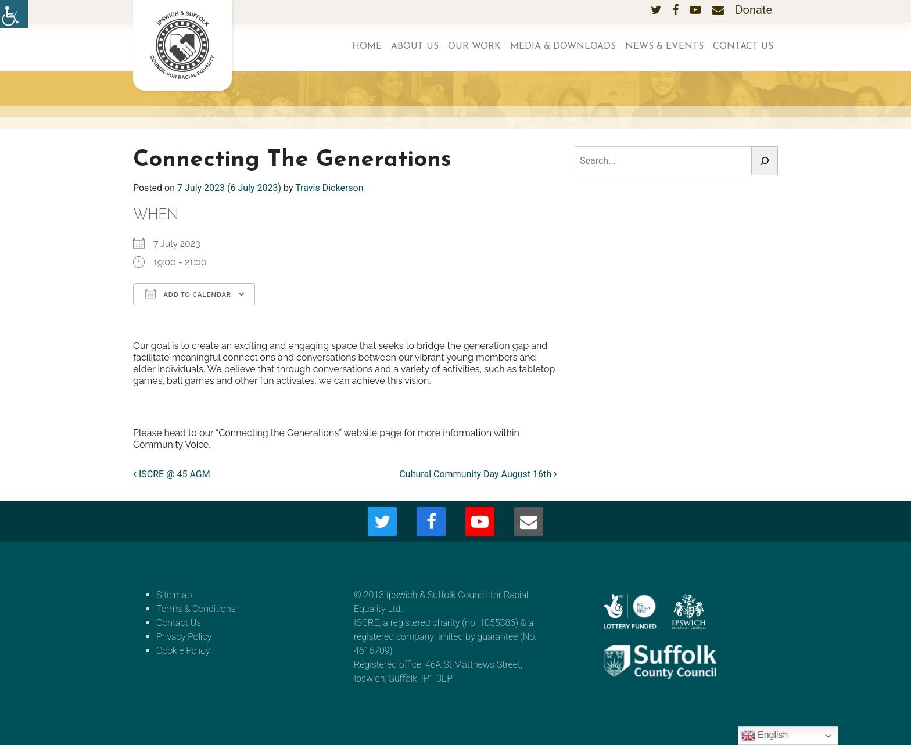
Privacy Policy (183, 636)
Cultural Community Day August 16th (478, 474)
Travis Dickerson (329, 187)
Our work (474, 46)
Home (367, 46)
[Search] (764, 160)
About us (415, 46)
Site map (174, 594)
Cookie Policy (183, 650)
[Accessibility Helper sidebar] (14, 14)
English (764, 736)
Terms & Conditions (196, 608)
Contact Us (743, 46)
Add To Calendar (188, 294)
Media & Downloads (563, 46)
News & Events (664, 46)
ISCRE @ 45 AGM (171, 474)
